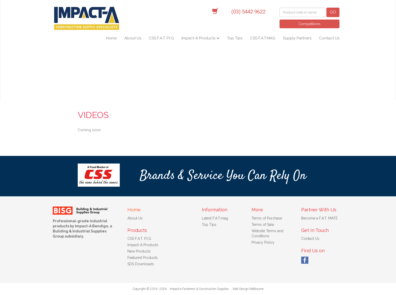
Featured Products (142, 258)
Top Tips (234, 38)
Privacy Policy (263, 242)
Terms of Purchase (267, 218)
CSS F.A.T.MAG (262, 38)
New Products (139, 251)
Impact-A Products (198, 38)
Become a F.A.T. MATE (319, 218)
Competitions (309, 24)
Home (111, 38)
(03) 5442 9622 (248, 12)
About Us (132, 38)
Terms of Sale (263, 225)
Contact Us (329, 38)
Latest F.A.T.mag (215, 218)
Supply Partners (297, 38)
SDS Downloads (140, 264)
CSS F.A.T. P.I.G (161, 38)
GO (333, 12)
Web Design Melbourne (248, 289)
